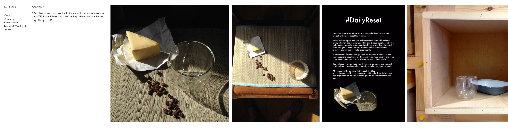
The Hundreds (11, 22)
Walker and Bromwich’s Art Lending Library (62, 16)
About (7, 15)
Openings (9, 19)
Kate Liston (10, 6)
